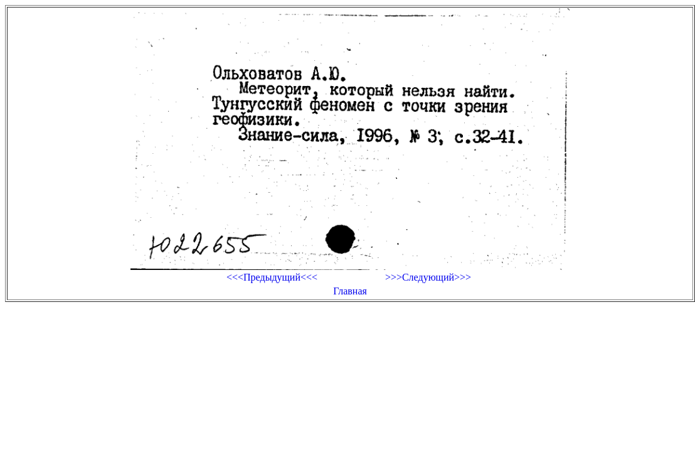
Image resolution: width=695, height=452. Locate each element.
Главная (350, 291)
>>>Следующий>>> (428, 277)
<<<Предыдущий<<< (271, 277)
